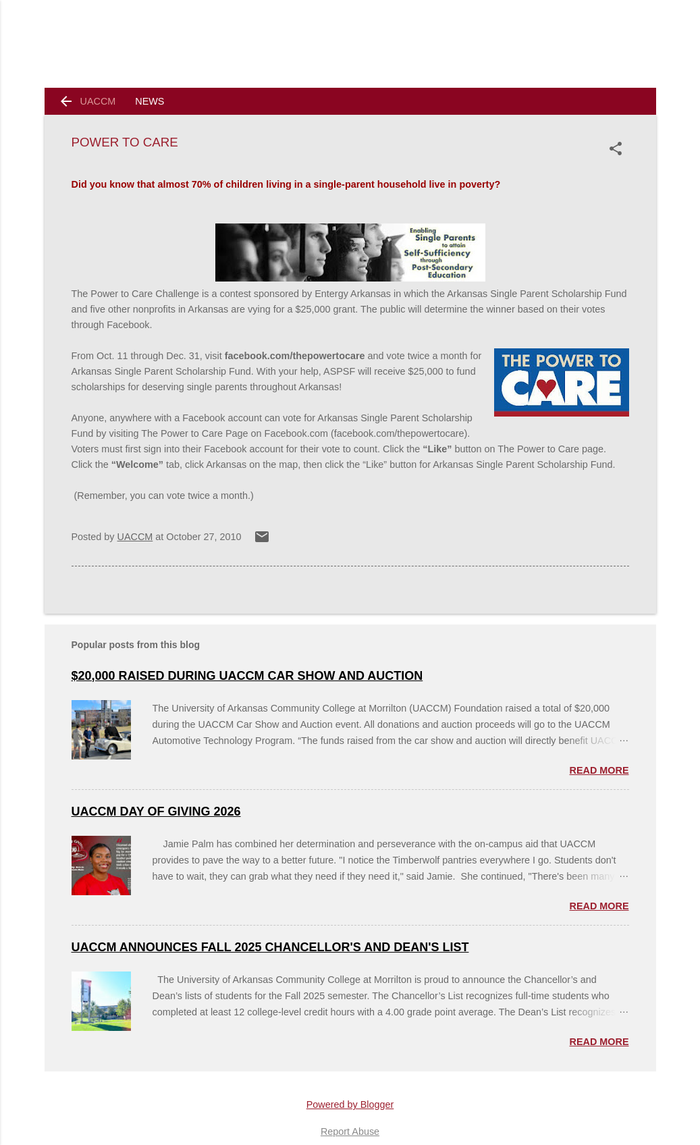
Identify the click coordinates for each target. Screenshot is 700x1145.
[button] (618, 148)
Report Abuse (350, 1131)
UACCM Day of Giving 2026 (156, 811)
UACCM (98, 101)
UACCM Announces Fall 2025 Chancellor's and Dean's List (270, 947)
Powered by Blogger (350, 1104)
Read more (599, 770)
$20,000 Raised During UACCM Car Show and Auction (247, 676)
